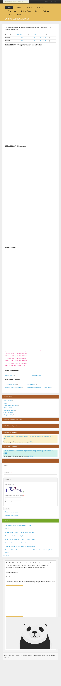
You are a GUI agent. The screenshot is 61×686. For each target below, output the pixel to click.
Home (10, 7)
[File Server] (12, 11)
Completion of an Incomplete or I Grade (18, 524)
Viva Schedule (31, 383)
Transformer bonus (10, 383)
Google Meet (7, 414)
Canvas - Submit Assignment (13, 386)
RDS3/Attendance (22, 35)
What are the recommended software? (17, 542)
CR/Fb (10, 14)
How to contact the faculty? (14, 535)
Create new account (11, 511)
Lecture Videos (21, 38)
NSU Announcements (40, 35)
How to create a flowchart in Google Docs (39, 386)
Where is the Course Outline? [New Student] (19, 531)
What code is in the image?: (14, 495)
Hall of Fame (26, 11)
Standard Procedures (10, 404)
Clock (5, 402)
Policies (46, 11)
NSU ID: (6, 464)
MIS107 (30, 7)
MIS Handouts (9, 528)
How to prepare (36, 374)
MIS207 (40, 7)
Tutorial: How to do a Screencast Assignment (20, 545)
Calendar (19, 7)
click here (31, 441)
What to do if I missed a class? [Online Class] (20, 538)
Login (47, 1)
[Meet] (19, 14)
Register (53, 1)
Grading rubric (9, 374)
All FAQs (6, 554)
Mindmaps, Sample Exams (41, 38)
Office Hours (7, 407)
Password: (8, 471)
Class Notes (7, 400)
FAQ (37, 11)
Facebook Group (9, 409)
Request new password (12, 514)
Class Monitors (8, 411)
